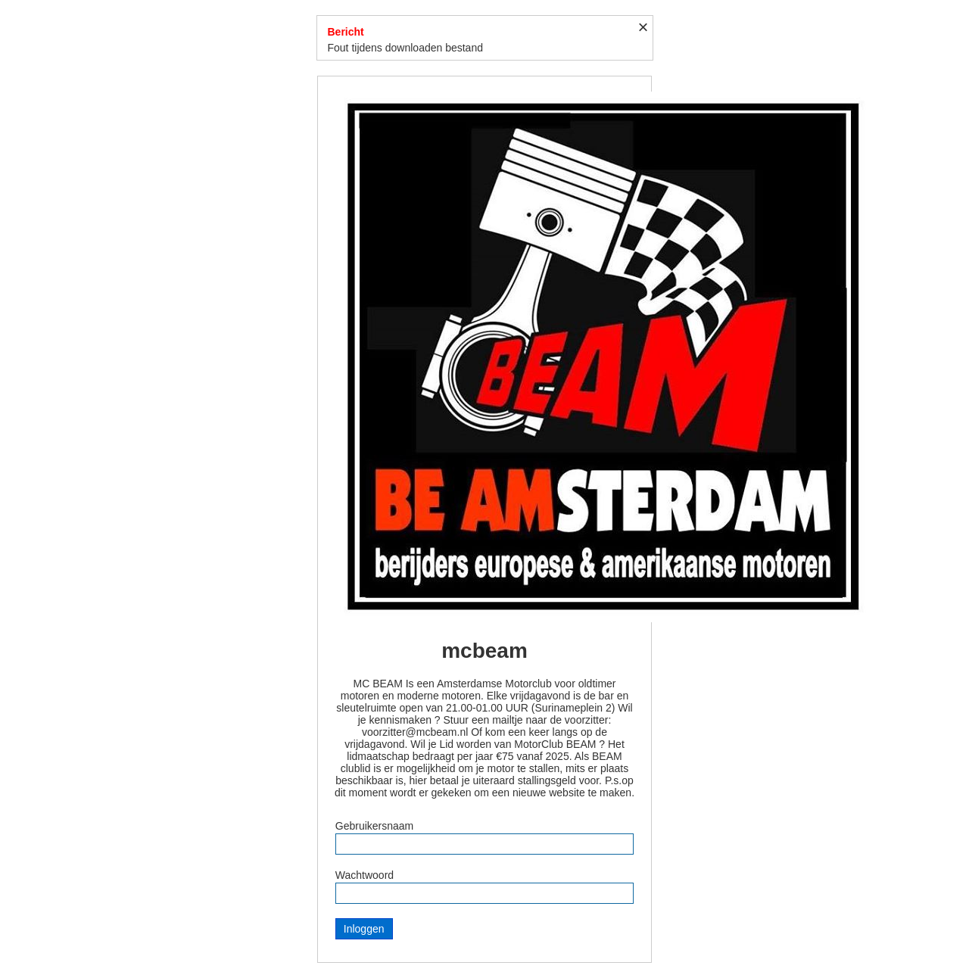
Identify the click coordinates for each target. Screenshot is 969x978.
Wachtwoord (364, 875)
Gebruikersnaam (374, 826)
